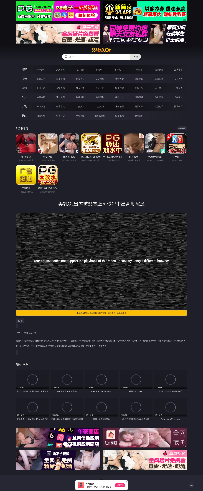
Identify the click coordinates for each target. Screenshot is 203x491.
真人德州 (60, 69)
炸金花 (139, 69)
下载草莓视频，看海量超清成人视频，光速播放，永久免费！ (131, 313)
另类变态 (178, 88)
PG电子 (40, 69)
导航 (24, 115)
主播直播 (159, 78)
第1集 (20, 321)
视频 (24, 78)
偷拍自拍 (60, 88)
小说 (24, 106)
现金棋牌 (159, 69)
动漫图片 (100, 97)
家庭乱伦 (60, 106)
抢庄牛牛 (178, 69)
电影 (24, 88)
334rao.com (101, 50)
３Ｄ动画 (100, 78)
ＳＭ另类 (178, 78)
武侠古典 (100, 106)
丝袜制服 (139, 78)
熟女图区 (159, 97)
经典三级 (139, 88)
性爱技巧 (178, 106)
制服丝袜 (119, 88)
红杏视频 (119, 115)
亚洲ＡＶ (41, 78)
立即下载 (120, 485)
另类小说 (139, 106)
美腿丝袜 (119, 97)
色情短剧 (139, 115)
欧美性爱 (100, 88)
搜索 (136, 56)
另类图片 (178, 97)
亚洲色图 (60, 97)
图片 (24, 97)
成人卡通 (80, 88)
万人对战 (80, 69)
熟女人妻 (119, 78)
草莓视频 (80, 115)
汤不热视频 (100, 115)
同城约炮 (41, 115)
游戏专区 (100, 69)
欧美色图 (80, 97)
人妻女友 (80, 106)
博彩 (24, 69)
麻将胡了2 (119, 69)
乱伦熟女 (159, 88)
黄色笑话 (159, 106)
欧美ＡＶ (80, 78)
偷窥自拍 (41, 97)
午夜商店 (60, 115)
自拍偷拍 (60, 78)
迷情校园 (119, 106)
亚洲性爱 (41, 88)
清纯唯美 (139, 97)
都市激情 (41, 106)
